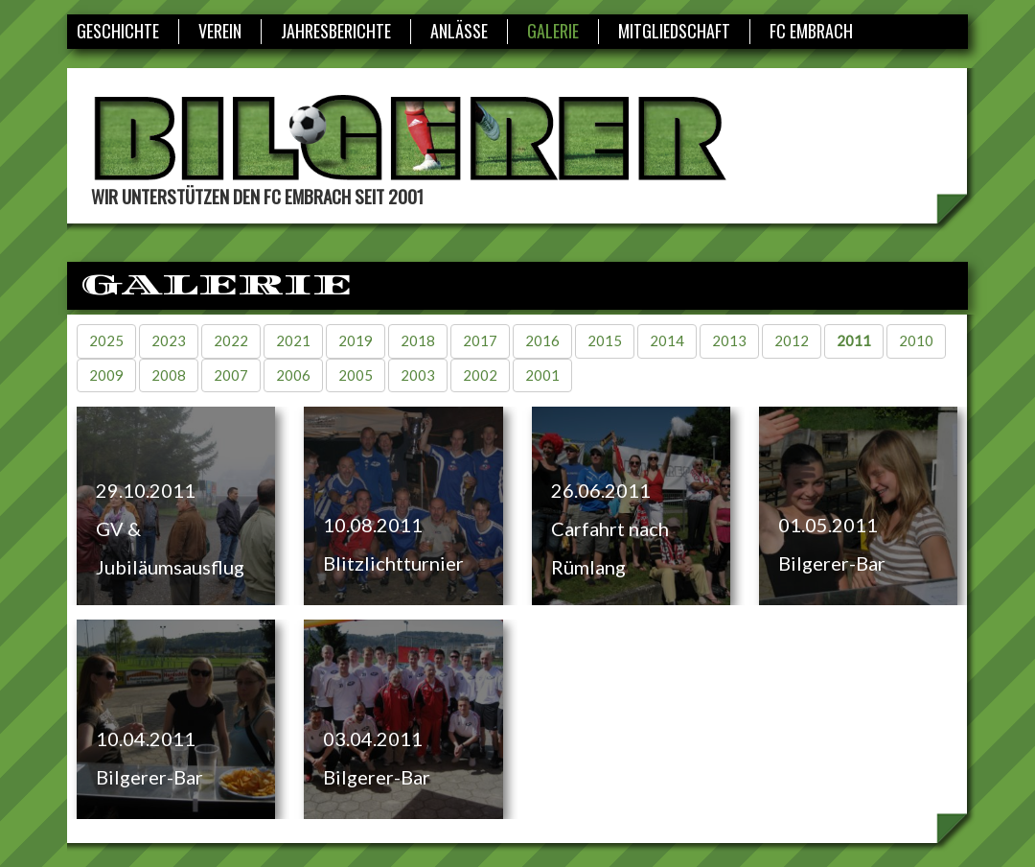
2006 (293, 375)
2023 (168, 340)
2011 (854, 340)
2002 (480, 375)
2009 (106, 375)
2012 (791, 340)
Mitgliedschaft (674, 30)
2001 (542, 375)
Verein (220, 30)
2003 (418, 375)
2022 (231, 340)
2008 (168, 375)
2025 (106, 340)
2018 (418, 340)
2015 (604, 340)
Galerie (553, 30)
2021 (293, 340)
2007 (231, 375)
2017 (480, 340)
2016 (542, 340)
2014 (667, 340)
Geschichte (118, 30)
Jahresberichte (336, 30)
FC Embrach (811, 30)
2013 (729, 340)
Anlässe (459, 30)
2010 (916, 340)
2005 (355, 375)
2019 (355, 340)
